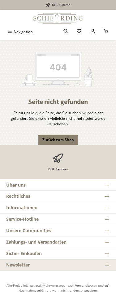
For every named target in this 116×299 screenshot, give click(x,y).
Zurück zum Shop (58, 139)
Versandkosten (86, 285)
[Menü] (20, 32)
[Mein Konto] (93, 32)
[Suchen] (66, 32)
